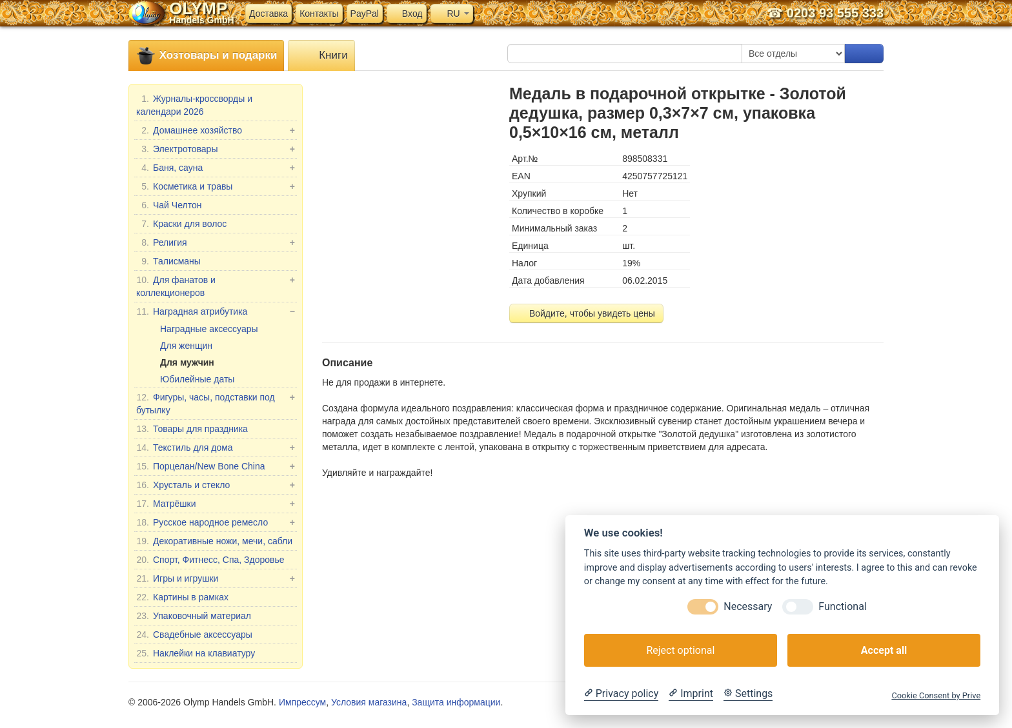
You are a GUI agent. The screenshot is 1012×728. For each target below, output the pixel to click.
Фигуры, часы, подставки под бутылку (215, 403)
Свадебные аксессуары (194, 634)
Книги (321, 55)
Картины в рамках (182, 597)
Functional (842, 606)
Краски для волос (181, 223)
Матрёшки (215, 503)
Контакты (318, 13)
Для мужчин (187, 362)
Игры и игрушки (215, 578)
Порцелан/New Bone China (215, 466)
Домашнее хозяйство (215, 130)
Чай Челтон (168, 205)
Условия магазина (369, 702)
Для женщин (186, 345)
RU (451, 13)
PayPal (364, 13)
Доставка (268, 13)
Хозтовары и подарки (206, 55)
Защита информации (456, 702)
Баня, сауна (215, 167)
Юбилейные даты (197, 379)
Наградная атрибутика (215, 311)
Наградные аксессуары (209, 329)
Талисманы (168, 261)
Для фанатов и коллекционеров (215, 285)
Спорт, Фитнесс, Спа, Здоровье (210, 559)
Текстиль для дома (215, 447)
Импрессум (302, 702)
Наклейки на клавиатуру (195, 653)
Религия (215, 242)
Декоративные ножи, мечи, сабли (214, 541)
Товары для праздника (192, 428)
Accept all (884, 650)
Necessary (748, 606)
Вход (406, 13)
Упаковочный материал (193, 615)
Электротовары (215, 149)
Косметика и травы (215, 186)
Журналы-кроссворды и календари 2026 (194, 104)
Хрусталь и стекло (215, 484)
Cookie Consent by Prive (935, 695)
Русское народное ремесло (215, 522)
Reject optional (680, 650)
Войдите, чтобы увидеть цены (586, 313)
